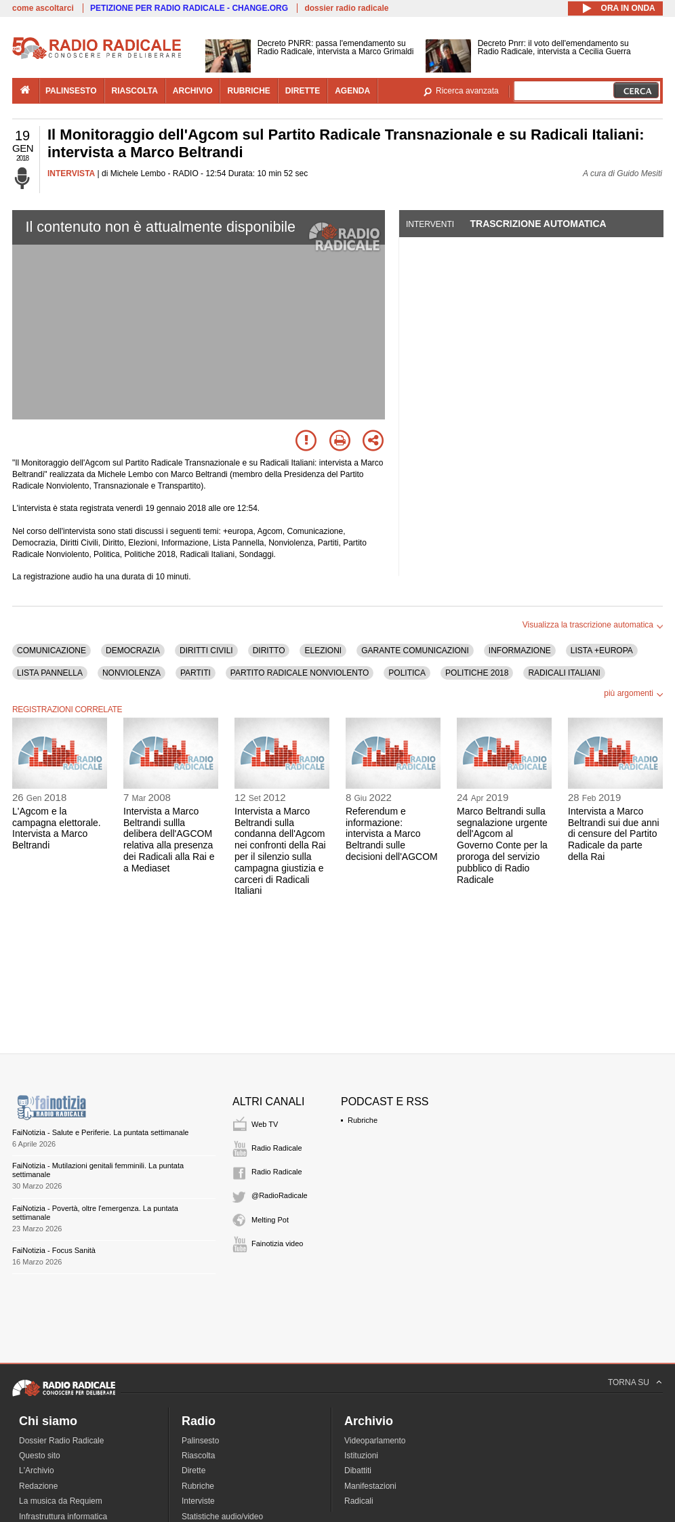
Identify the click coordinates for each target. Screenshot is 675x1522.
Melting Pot (270, 1220)
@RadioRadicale (279, 1195)
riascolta (135, 91)
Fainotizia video (277, 1243)
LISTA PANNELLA (50, 673)
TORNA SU (628, 1382)
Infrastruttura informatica (63, 1516)
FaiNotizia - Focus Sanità (54, 1250)
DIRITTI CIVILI (206, 650)
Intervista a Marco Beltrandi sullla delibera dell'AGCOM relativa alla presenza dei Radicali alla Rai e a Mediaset (169, 839)
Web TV (264, 1124)
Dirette (193, 1470)
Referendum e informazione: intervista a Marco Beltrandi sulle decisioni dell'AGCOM (392, 834)
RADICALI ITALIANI (564, 673)
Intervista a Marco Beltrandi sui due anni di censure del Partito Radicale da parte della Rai (613, 834)
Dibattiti (357, 1470)
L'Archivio (36, 1470)
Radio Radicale (276, 1148)
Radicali (358, 1501)
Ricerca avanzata (467, 91)
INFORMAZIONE (520, 650)
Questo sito (39, 1455)
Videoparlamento (375, 1440)
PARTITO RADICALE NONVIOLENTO (299, 673)
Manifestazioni (370, 1486)
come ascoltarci (43, 8)
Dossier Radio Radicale (61, 1440)
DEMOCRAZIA (133, 650)
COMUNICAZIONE (51, 650)
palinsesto (71, 91)
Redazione (38, 1486)
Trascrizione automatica (538, 223)
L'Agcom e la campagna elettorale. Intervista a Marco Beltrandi (56, 828)
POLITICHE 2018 (476, 673)
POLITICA (407, 673)
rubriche (248, 91)
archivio (193, 91)
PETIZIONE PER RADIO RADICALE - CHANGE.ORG (189, 8)
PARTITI (195, 673)
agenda (352, 91)
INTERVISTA (71, 173)
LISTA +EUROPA (602, 650)
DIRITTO (269, 650)
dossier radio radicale (346, 8)
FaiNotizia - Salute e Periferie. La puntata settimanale (100, 1132)
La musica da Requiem (60, 1501)
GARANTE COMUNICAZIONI (415, 650)
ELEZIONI (323, 650)
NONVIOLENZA (131, 673)
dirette (302, 91)
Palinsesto (200, 1440)
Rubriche (362, 1120)
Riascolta (198, 1455)
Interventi (430, 224)
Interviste (198, 1501)
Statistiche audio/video (222, 1516)
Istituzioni (361, 1455)
